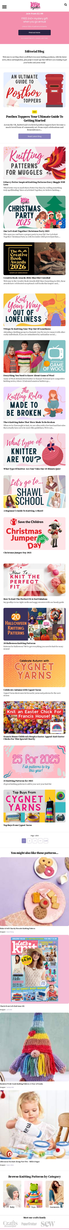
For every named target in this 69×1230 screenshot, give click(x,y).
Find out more (34, 32)
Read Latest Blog (34, 136)
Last (46, 841)
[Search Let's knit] (65, 7)
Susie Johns (10, 1165)
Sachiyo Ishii (10, 1087)
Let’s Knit (9, 1010)
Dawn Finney (10, 932)
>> (40, 841)
